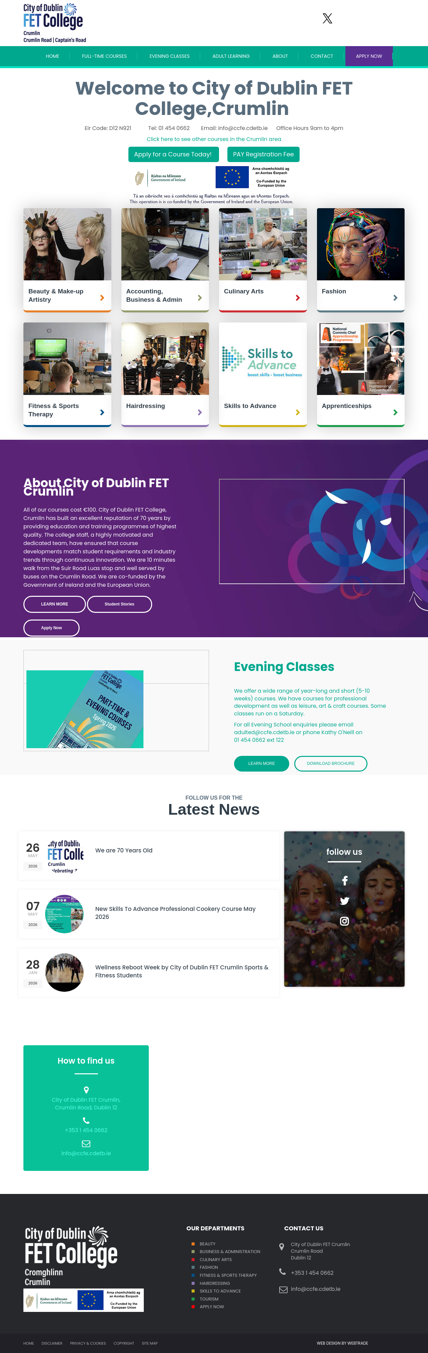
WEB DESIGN (329, 1343)
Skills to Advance (250, 405)
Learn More (261, 763)
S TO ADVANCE (225, 1291)
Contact (322, 56)
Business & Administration (230, 1251)
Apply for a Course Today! (173, 154)
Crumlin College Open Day (312, 531)
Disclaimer (52, 1343)
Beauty (208, 1244)
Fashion (334, 291)
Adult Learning (230, 56)
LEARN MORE (54, 604)
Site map (150, 1343)
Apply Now (212, 1307)
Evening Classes (169, 56)
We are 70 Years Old (123, 850)
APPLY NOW (369, 56)
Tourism (209, 1299)
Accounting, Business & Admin (154, 295)
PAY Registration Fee (263, 154)
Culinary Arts (244, 291)
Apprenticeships (347, 405)
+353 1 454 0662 (86, 1130)
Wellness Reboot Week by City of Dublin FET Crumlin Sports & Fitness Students (182, 971)
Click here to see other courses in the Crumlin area (214, 139)
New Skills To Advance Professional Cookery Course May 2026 (175, 913)
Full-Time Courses (104, 56)
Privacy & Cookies (88, 1343)
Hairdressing (145, 405)
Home (52, 56)
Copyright (124, 1343)
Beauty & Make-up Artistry (56, 295)
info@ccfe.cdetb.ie (86, 1153)
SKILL (205, 1291)
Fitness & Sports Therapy (53, 410)
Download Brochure (331, 763)
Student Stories (119, 604)
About (280, 56)
